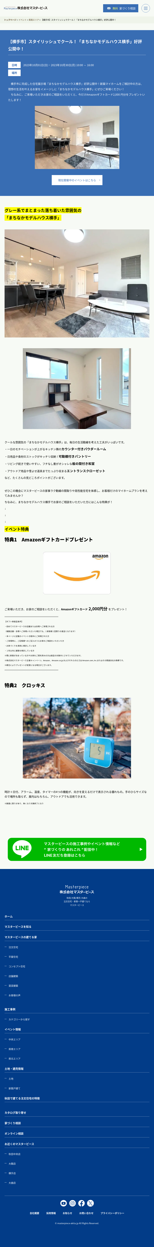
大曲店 (12, 1182)
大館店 (12, 1163)
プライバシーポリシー (112, 1213)
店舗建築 (13, 976)
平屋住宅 (13, 956)
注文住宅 (13, 947)
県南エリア (14, 1049)
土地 (11, 1078)
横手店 (12, 1173)
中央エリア (14, 1039)
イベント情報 (13, 1029)
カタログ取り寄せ (15, 1113)
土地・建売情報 (14, 1069)
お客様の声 (14, 995)
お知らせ (67, 1213)
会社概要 (34, 1213)
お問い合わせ (86, 1213)
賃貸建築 (13, 985)
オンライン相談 (14, 1133)
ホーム (9, 916)
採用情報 (51, 1213)
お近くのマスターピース (19, 1144)
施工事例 (10, 1009)
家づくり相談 (121, 8)
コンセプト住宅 (17, 966)
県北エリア (14, 1058)
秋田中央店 (14, 1154)
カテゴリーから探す (19, 1019)
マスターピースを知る (18, 927)
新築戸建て (14, 1088)
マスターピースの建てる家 (21, 937)
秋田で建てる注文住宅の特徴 (22, 1098)
